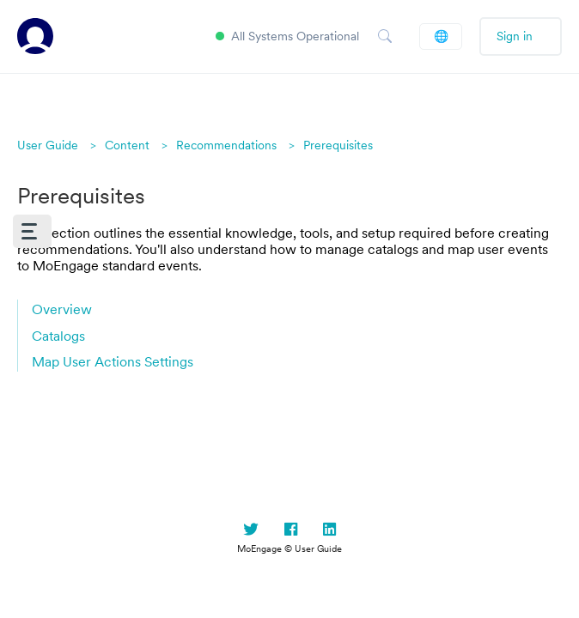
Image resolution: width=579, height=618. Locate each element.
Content (127, 145)
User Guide (47, 145)
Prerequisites (338, 145)
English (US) (441, 36)
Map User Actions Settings (112, 361)
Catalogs (58, 335)
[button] (32, 231)
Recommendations (226, 145)
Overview (62, 309)
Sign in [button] (515, 36)
